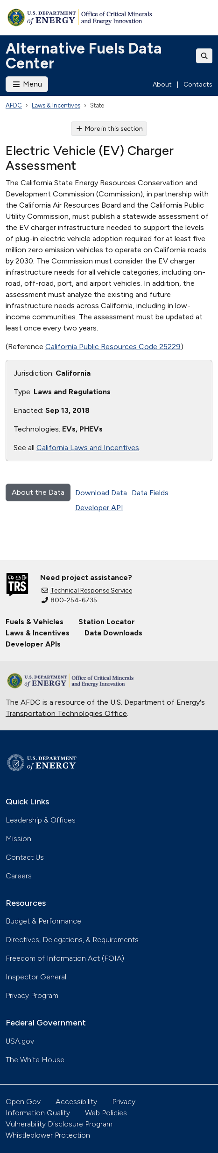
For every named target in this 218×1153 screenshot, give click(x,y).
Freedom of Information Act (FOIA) (65, 958)
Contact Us (25, 857)
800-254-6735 (69, 600)
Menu (27, 84)
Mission (18, 838)
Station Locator (106, 621)
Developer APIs (33, 644)
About (162, 84)
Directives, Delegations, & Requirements (72, 939)
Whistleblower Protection (48, 1135)
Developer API (99, 507)
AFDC (14, 105)
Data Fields (150, 492)
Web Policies (106, 1112)
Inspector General (36, 976)
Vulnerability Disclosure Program (59, 1123)
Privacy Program (32, 995)
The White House (35, 1059)
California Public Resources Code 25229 (113, 346)
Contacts (197, 84)
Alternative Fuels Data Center (84, 56)
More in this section (109, 129)
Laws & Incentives (56, 105)
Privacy (123, 1101)
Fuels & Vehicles (34, 621)
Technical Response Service (87, 590)
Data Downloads (113, 632)
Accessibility (76, 1101)
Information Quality (38, 1112)
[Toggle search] (204, 55)
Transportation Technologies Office (66, 713)
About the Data (38, 492)
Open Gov (23, 1101)
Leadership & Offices (41, 820)
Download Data (101, 492)
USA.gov (20, 1041)
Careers (19, 875)
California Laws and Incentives (87, 447)
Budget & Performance (43, 921)
